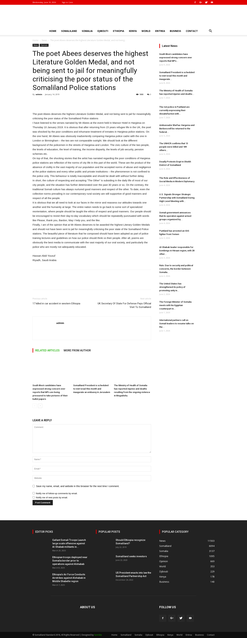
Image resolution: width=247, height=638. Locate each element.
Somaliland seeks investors (131, 556)
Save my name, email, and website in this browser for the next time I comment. (77, 486)
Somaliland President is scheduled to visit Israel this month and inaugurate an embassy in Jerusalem (91, 388)
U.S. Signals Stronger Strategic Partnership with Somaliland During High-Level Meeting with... (177, 197)
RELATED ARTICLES (47, 350)
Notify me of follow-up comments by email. (57, 493)
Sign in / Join (67, 2)
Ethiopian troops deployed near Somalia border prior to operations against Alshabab (69, 560)
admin (39, 94)
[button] (210, 31)
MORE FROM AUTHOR (77, 350)
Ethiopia (118, 31)
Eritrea (160, 31)
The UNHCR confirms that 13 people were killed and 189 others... (173, 146)
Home (52, 31)
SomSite (98, 634)
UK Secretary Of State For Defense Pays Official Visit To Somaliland (124, 305)
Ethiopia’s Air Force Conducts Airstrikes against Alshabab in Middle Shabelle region (69, 578)
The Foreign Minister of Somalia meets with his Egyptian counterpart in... (175, 305)
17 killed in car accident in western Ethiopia (56, 303)
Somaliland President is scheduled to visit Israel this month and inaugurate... (177, 75)
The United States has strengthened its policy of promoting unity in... (172, 287)
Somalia (87, 31)
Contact (192, 31)
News (44, 40)
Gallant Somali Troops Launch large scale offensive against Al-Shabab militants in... (69, 543)
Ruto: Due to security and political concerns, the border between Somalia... (176, 269)
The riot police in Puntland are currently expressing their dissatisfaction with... (174, 110)
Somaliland (69, 31)
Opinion (44, 45)
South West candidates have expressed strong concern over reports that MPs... (175, 57)
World (146, 31)
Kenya (133, 31)
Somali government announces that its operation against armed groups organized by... (175, 216)
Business (175, 31)
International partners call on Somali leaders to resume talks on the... (176, 323)
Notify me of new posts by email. (52, 497)
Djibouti (102, 31)
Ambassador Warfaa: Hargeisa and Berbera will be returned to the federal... (177, 128)
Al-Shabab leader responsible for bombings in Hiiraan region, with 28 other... (176, 250)
